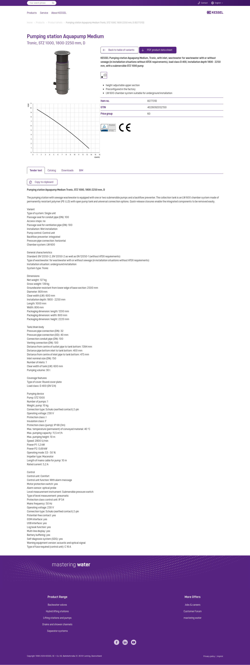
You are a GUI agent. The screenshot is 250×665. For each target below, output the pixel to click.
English (218, 3)
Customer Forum (193, 611)
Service (44, 12)
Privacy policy (209, 656)
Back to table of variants (121, 50)
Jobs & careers (192, 604)
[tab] (36, 170)
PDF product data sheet (159, 50)
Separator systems (57, 631)
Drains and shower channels (57, 624)
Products (32, 12)
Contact (204, 3)
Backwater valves (57, 604)
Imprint (220, 656)
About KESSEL (59, 12)
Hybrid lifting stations (57, 611)
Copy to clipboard (44, 182)
